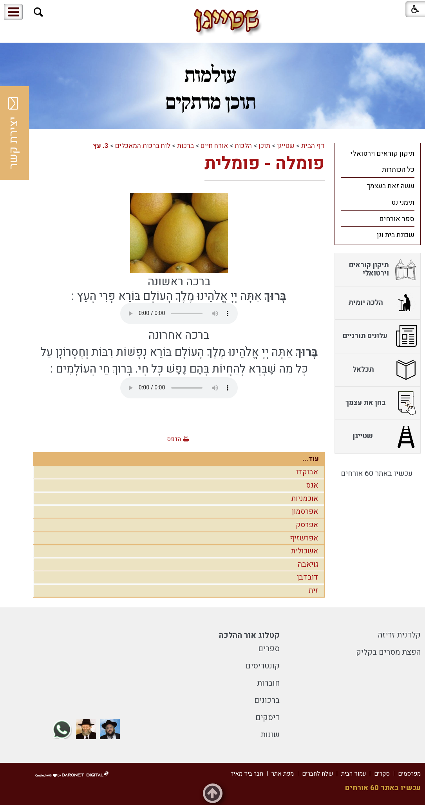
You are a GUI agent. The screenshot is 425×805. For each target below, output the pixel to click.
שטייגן (286, 146)
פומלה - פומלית (264, 163)
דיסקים (267, 717)
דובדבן (307, 577)
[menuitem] (377, 153)
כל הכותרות (398, 169)
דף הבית (313, 146)
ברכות (185, 146)
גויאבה (308, 564)
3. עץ (101, 146)
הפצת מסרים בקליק (388, 652)
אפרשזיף (304, 538)
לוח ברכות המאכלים (142, 146)
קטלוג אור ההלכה (249, 635)
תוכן (264, 146)
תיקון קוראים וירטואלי (382, 153)
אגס (312, 485)
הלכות (243, 146)
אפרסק (307, 524)
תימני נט (402, 202)
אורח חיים (214, 146)
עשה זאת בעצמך (390, 186)
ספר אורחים (396, 219)
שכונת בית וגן (395, 235)
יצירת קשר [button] (13, 133)
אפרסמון (305, 511)
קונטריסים (263, 666)
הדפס (174, 439)
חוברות (268, 683)
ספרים (269, 648)
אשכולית (304, 551)
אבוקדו (307, 471)
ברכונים (267, 700)
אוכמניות (304, 498)
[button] (38, 12)
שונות (270, 734)
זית (313, 590)
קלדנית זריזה (399, 635)
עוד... (310, 459)
